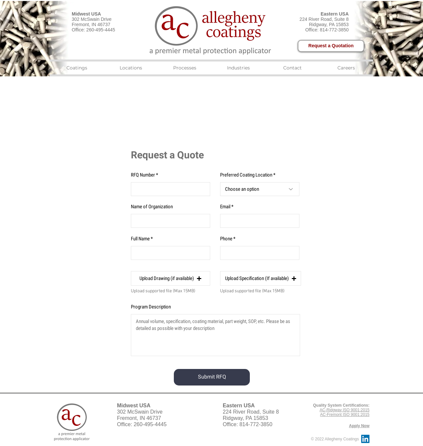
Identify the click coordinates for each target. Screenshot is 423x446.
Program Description (151, 306)
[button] (170, 278)
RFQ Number (143, 175)
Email (225, 206)
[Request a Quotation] (331, 46)
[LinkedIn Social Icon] (365, 439)
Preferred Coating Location (246, 175)
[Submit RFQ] (212, 377)
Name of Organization (152, 206)
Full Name (140, 238)
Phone (226, 238)
